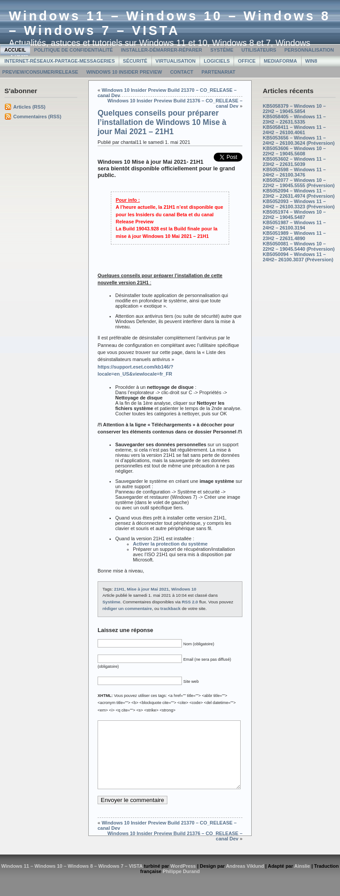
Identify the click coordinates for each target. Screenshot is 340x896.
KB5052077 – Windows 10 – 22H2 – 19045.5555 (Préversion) (299, 182)
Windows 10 (183, 589)
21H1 (119, 589)
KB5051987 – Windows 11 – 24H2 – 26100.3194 (294, 225)
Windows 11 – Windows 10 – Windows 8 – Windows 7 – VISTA (170, 23)
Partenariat (218, 72)
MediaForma (280, 61)
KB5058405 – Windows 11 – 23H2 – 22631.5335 (294, 119)
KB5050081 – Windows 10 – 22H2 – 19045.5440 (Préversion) (299, 246)
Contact (181, 72)
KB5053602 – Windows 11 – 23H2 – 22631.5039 (294, 161)
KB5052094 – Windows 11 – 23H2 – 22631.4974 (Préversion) (299, 193)
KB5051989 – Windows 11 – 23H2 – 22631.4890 (294, 235)
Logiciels (217, 61)
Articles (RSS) (29, 106)
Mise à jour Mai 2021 (148, 589)
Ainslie (302, 879)
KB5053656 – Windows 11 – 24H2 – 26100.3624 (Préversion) (299, 140)
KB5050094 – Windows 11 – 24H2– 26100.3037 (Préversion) (298, 257)
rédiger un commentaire (127, 608)
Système (221, 50)
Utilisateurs (259, 50)
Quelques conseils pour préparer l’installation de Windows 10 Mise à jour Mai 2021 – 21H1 (162, 122)
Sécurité (135, 61)
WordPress (183, 879)
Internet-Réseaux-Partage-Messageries (59, 61)
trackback (170, 608)
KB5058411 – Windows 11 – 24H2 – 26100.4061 (294, 129)
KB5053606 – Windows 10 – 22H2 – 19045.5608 (294, 151)
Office (247, 61)
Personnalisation (309, 50)
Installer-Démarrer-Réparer (161, 50)
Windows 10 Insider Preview (124, 72)
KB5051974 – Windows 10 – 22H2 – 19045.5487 (294, 214)
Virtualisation (175, 61)
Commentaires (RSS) (37, 116)
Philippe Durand (181, 884)
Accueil (15, 50)
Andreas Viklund (245, 879)
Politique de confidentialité (73, 50)
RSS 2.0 (190, 601)
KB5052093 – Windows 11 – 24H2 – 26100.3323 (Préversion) (299, 204)
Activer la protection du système (170, 543)
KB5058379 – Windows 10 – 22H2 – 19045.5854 (294, 108)
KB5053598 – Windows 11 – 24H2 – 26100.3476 (294, 172)
